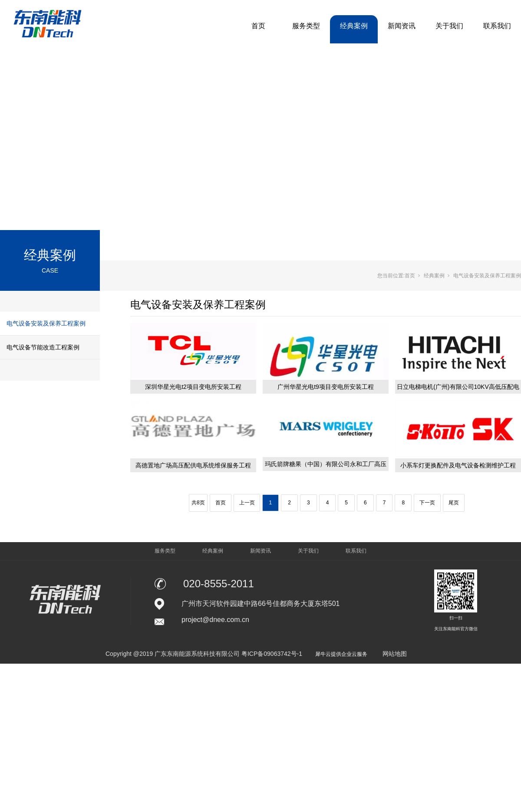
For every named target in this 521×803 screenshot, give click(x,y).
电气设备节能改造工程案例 (43, 347)
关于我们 (449, 26)
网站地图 (395, 653)
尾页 (453, 503)
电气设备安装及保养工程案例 (46, 323)
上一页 (247, 503)
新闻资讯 (401, 26)
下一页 (427, 503)
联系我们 (497, 26)
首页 (258, 26)
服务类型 (306, 26)
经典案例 (354, 26)
